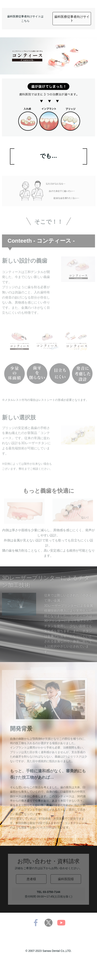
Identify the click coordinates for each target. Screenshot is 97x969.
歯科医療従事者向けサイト (71, 18)
